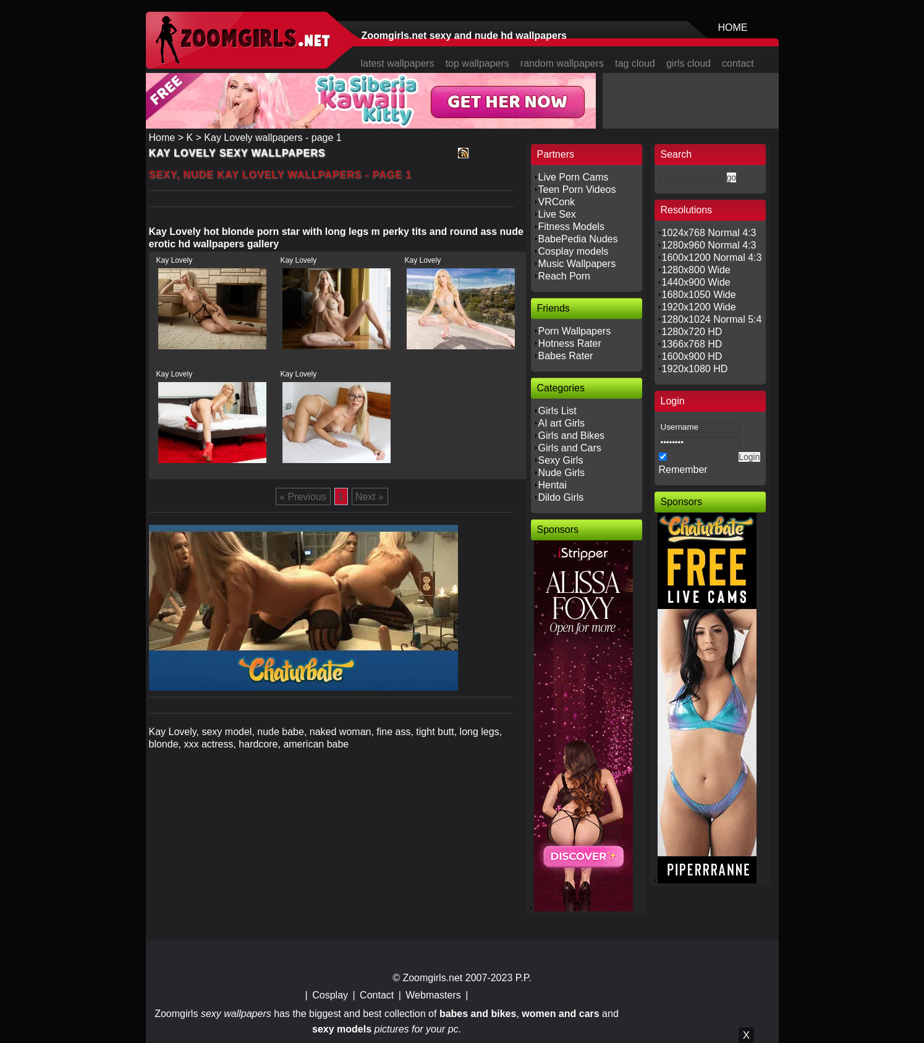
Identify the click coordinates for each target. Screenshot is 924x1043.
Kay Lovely (174, 260)
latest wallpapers (397, 63)
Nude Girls (561, 472)
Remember (683, 469)
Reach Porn (564, 276)
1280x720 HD (692, 331)
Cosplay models (573, 251)
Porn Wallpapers (574, 331)
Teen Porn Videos (577, 189)
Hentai (552, 485)
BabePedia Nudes (578, 239)
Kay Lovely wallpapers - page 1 (272, 137)
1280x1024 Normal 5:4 (712, 319)
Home (162, 137)
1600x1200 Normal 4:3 (712, 257)
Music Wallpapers (577, 263)
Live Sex (557, 214)
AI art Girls (561, 423)
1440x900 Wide (696, 282)
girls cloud (688, 63)
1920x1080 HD (695, 369)
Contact (377, 995)
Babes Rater (565, 356)
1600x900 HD (692, 356)
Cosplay (330, 995)
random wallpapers (562, 63)
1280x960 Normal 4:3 (709, 245)
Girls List (557, 411)
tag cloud (635, 63)
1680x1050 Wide (699, 294)
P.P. (523, 978)
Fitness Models (571, 226)
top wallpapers (477, 63)
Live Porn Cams (573, 177)
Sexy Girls (560, 460)
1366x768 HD (692, 344)
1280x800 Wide (696, 270)
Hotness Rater (569, 343)
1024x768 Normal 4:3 (709, 233)
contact (738, 63)
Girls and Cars (569, 448)
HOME (733, 27)
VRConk (556, 202)
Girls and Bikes (571, 435)
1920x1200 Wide (699, 307)
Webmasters (433, 995)
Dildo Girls (561, 497)
